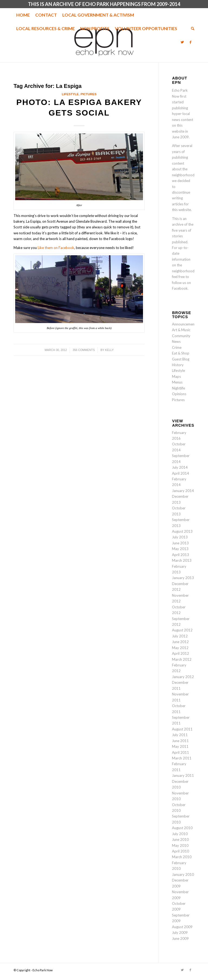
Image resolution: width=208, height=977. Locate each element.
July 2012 (180, 636)
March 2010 (181, 857)
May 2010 (180, 845)
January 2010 (183, 874)
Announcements (184, 324)
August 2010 (182, 828)
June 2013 (180, 543)
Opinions (179, 394)
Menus (177, 382)
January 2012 (183, 677)
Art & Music (181, 330)
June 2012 (180, 642)
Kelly (109, 350)
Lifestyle (70, 94)
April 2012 (180, 653)
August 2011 (182, 729)
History (178, 365)
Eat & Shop (180, 353)
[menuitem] (23, 15)
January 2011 (183, 775)
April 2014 (180, 473)
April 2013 (180, 555)
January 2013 (183, 578)
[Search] (191, 28)
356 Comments (84, 350)
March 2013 (181, 560)
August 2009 (182, 927)
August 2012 (182, 630)
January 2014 (183, 490)
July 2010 (180, 834)
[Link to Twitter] (182, 42)
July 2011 (180, 735)
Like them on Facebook (56, 247)
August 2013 (182, 531)
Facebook (180, 288)
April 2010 (180, 851)
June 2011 (180, 741)
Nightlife (178, 388)
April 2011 (180, 752)
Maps (176, 376)
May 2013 (180, 549)
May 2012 (180, 648)
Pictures (88, 94)
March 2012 (181, 659)
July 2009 (180, 932)
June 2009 (180, 938)
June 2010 (180, 839)
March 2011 (181, 758)
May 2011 (180, 746)
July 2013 (180, 537)
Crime (176, 347)
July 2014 (180, 467)
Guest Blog (180, 359)
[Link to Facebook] (190, 42)
